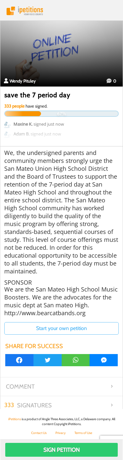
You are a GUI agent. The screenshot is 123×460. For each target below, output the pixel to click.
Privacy (60, 433)
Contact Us (39, 433)
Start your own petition (61, 328)
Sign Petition (61, 450)
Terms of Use (83, 433)
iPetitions (61, 11)
